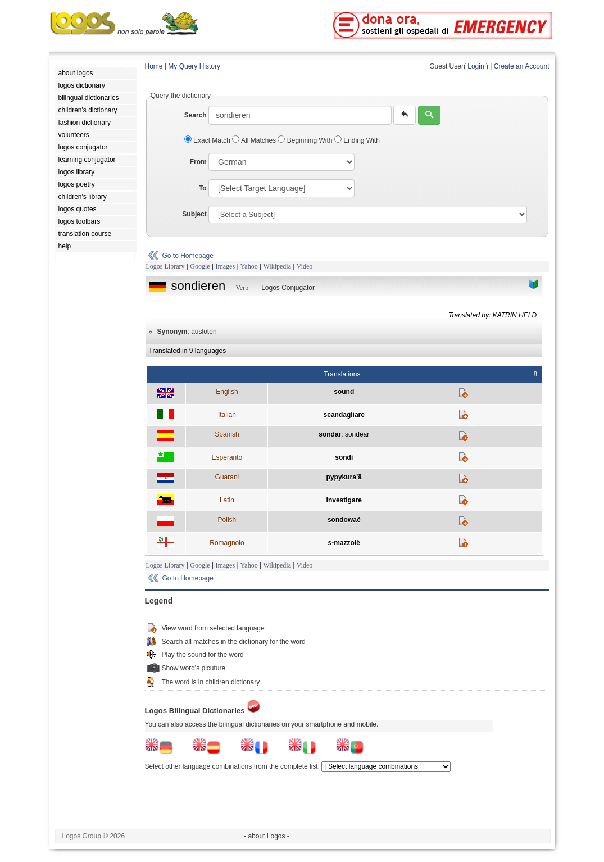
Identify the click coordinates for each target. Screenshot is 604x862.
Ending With (357, 140)
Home (154, 66)
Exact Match (208, 140)
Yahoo (249, 266)
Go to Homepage (188, 256)
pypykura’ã (344, 477)
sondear (357, 434)
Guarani (227, 477)
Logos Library (165, 266)
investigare (344, 500)
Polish (227, 520)
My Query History (194, 66)
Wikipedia (277, 266)
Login (475, 66)
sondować (344, 520)
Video (305, 266)
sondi (344, 457)
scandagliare (344, 415)
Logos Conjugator (288, 288)
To (203, 188)
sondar (330, 434)
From (198, 162)
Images (225, 266)
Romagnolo (227, 543)
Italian (227, 415)
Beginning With (306, 140)
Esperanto (227, 457)
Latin (227, 500)
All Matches (255, 140)
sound (344, 392)
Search (195, 115)
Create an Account (521, 66)
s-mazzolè (344, 543)
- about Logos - (266, 836)
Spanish (227, 434)
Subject (194, 214)
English (227, 392)
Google (200, 266)
